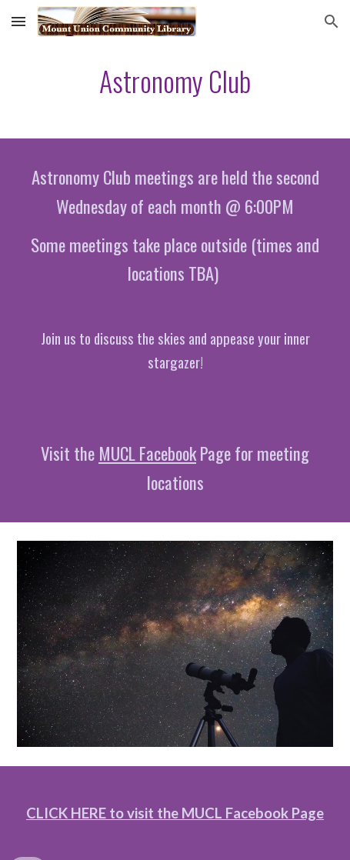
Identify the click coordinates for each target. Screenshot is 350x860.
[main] (175, 81)
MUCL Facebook (147, 453)
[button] (18, 21)
